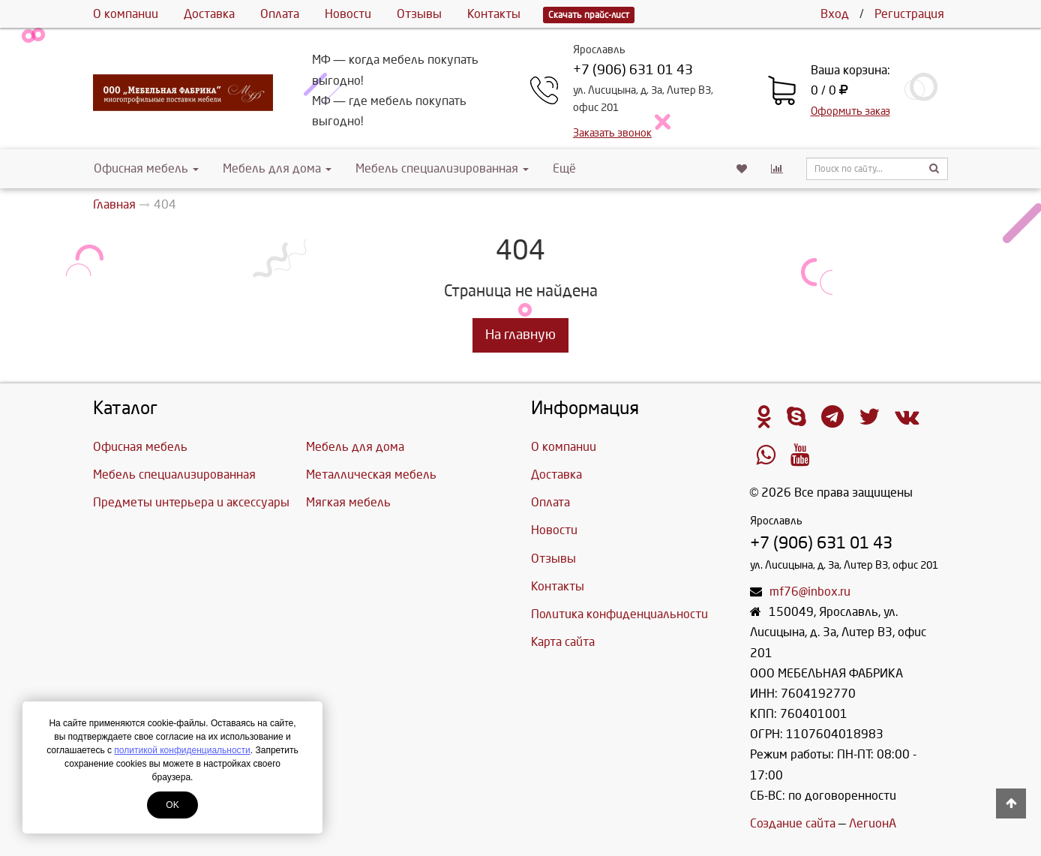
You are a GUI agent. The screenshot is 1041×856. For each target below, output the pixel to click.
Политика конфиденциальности (619, 614)
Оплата (279, 14)
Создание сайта (793, 823)
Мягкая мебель (348, 502)
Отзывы (419, 14)
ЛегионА (872, 823)
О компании (125, 14)
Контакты (493, 14)
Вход (834, 14)
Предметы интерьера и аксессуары (191, 502)
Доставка (209, 14)
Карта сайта (563, 641)
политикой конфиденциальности (182, 750)
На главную (520, 335)
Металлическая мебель (371, 474)
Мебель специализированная (442, 168)
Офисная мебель (146, 168)
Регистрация (909, 14)
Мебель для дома (277, 168)
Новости (348, 14)
